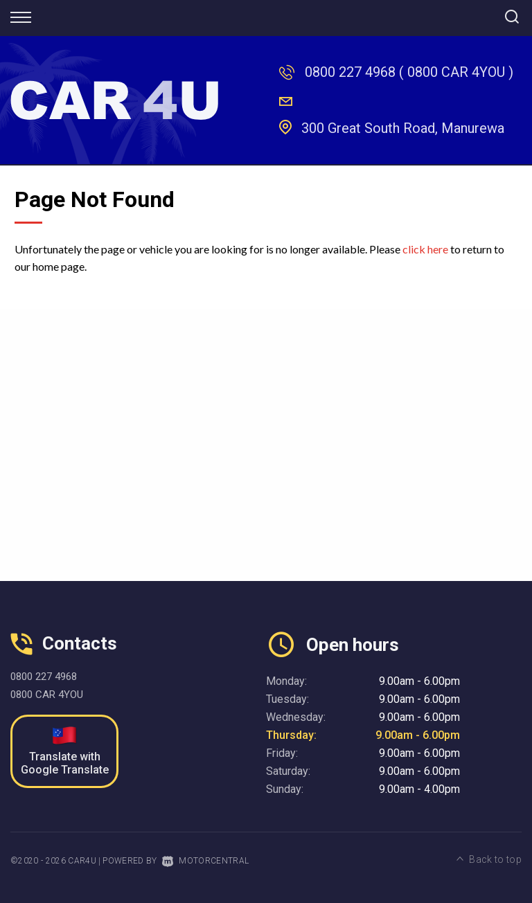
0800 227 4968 (350, 72)
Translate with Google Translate (65, 751)
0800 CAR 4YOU (46, 694)
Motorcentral (205, 861)
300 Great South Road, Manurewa (402, 128)
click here (425, 249)
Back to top (489, 859)
